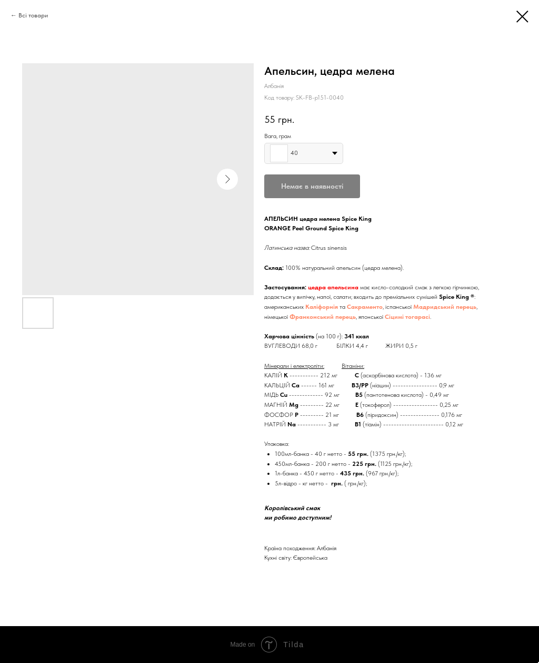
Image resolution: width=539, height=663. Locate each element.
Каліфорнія (321, 306)
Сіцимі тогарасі (407, 316)
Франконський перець (323, 316)
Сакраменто (365, 306)
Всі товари (33, 15)
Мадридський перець (444, 306)
